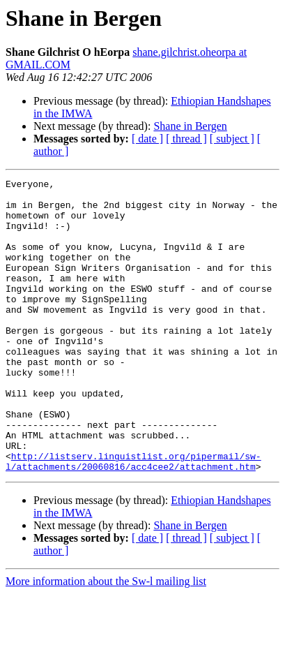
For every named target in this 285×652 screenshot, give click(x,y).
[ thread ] (186, 139)
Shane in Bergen (189, 126)
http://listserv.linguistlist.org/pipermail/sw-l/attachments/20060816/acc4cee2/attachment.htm (133, 518)
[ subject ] (232, 139)
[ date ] (147, 139)
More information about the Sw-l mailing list (106, 640)
